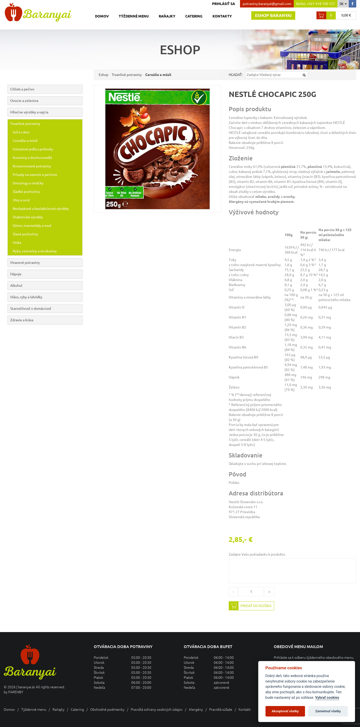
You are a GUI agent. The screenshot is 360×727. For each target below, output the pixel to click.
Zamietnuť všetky (328, 711)
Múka (17, 243)
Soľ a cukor (21, 132)
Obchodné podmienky (107, 710)
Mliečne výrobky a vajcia (46, 112)
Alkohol (46, 285)
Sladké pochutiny (26, 192)
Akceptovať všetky (285, 711)
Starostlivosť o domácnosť (30, 309)
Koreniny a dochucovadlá (32, 158)
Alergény (196, 710)
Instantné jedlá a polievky (33, 149)
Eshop (103, 75)
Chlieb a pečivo (46, 89)
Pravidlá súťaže (220, 710)
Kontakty (222, 16)
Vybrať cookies (327, 698)
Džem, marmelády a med (32, 226)
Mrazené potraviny (46, 262)
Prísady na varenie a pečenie (35, 175)
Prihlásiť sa (223, 4)
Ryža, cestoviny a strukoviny (35, 251)
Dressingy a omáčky (28, 183)
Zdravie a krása (21, 320)
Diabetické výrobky (28, 217)
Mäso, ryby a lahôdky (46, 297)
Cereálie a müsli (25, 141)
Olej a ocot (21, 200)
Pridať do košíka (250, 606)
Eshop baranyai (273, 15)
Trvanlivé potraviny (46, 123)
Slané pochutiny (25, 234)
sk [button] (343, 4)
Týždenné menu (134, 16)
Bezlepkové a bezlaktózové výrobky (41, 209)
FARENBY (15, 692)
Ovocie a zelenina (46, 100)
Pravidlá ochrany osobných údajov (156, 710)
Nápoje (46, 274)
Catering (193, 16)
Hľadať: (235, 75)
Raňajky (167, 16)
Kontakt (244, 710)
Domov (102, 16)
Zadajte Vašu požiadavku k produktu (257, 554)
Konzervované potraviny (32, 166)
